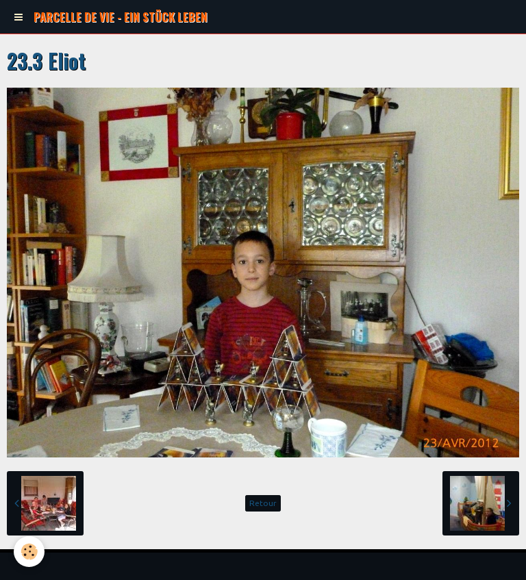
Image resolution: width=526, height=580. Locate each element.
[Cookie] (29, 551)
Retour (263, 503)
